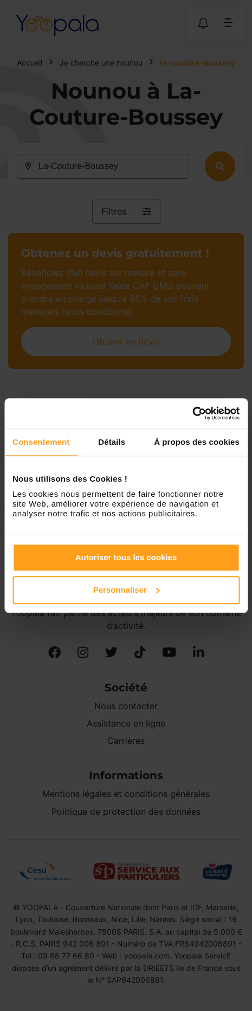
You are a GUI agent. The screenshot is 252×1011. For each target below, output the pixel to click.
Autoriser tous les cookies (126, 557)
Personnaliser (126, 589)
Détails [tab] (111, 441)
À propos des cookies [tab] (197, 441)
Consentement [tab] (40, 441)
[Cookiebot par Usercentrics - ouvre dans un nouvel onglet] (192, 413)
